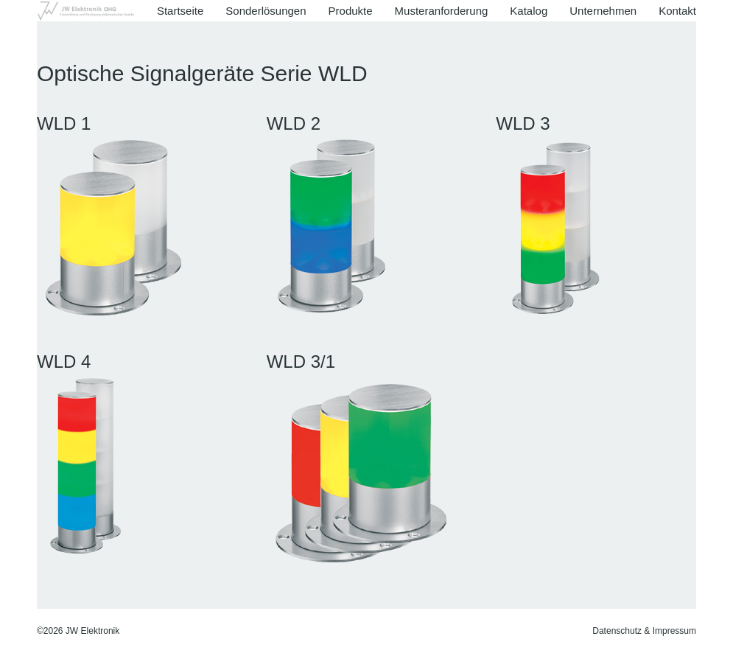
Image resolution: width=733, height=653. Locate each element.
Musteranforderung (441, 10)
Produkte (351, 10)
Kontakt (677, 10)
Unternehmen (602, 10)
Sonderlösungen (265, 10)
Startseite (180, 10)
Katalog (528, 10)
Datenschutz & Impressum (644, 631)
